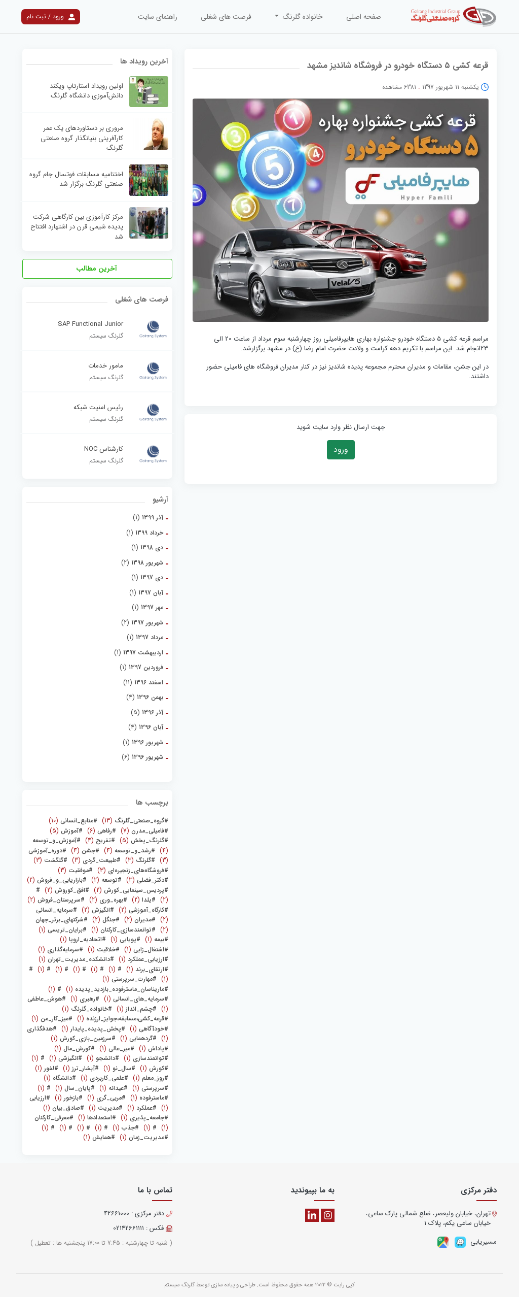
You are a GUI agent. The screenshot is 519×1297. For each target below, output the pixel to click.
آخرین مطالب (97, 268)
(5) (147, 712)
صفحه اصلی (363, 16)
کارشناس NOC (103, 449)
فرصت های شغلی (226, 16)
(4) (144, 697)
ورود (340, 449)
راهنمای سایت (157, 16)
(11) (143, 682)
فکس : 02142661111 (142, 1228)
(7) (143, 831)
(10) (73, 820)
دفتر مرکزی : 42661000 (138, 1214)
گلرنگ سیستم (179, 1285)
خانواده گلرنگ (302, 16)
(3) (139, 860)
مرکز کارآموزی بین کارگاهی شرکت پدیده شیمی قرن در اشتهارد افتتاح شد (76, 227)
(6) (142, 757)
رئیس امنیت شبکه (98, 408)
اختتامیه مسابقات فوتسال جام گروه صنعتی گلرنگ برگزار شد (76, 179)
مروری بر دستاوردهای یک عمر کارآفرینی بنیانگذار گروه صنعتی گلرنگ (82, 138)
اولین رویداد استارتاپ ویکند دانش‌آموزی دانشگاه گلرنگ (86, 91)
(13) (134, 820)
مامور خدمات (105, 366)
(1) (148, 517)
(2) (142, 563)
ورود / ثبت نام (50, 16)
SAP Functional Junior (90, 324)
